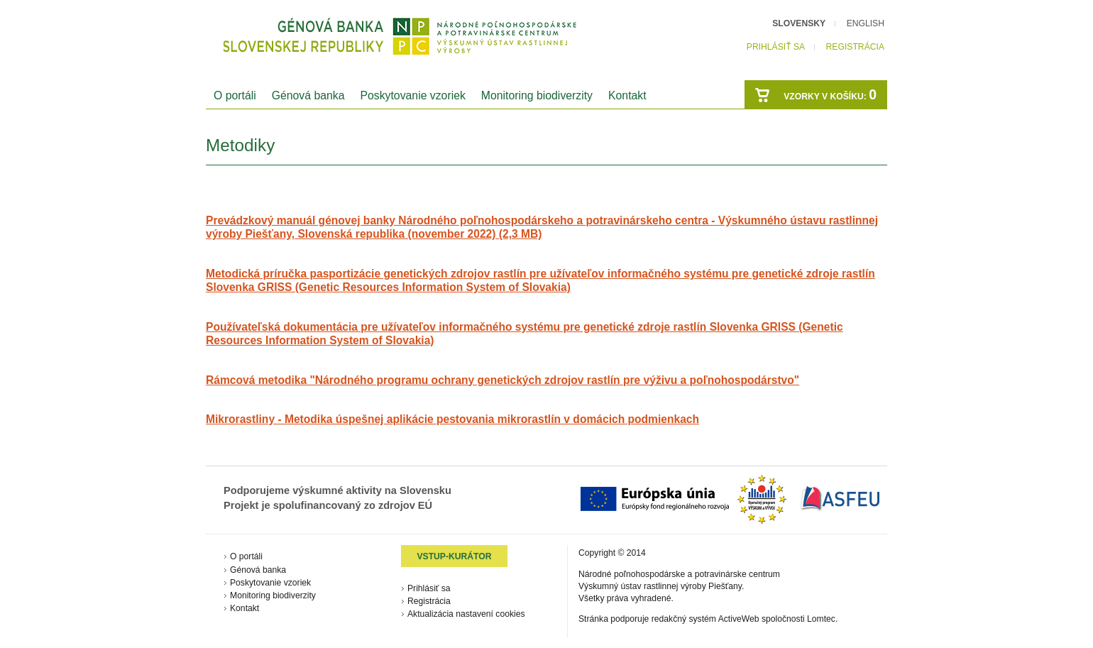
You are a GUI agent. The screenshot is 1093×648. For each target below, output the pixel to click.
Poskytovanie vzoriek (412, 95)
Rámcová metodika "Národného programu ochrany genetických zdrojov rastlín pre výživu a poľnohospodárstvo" (502, 380)
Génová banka (308, 95)
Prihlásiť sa (776, 47)
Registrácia (855, 47)
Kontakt (627, 95)
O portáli (235, 95)
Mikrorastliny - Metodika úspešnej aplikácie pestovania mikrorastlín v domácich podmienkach (452, 419)
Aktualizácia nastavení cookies (466, 614)
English (865, 23)
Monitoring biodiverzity (537, 95)
